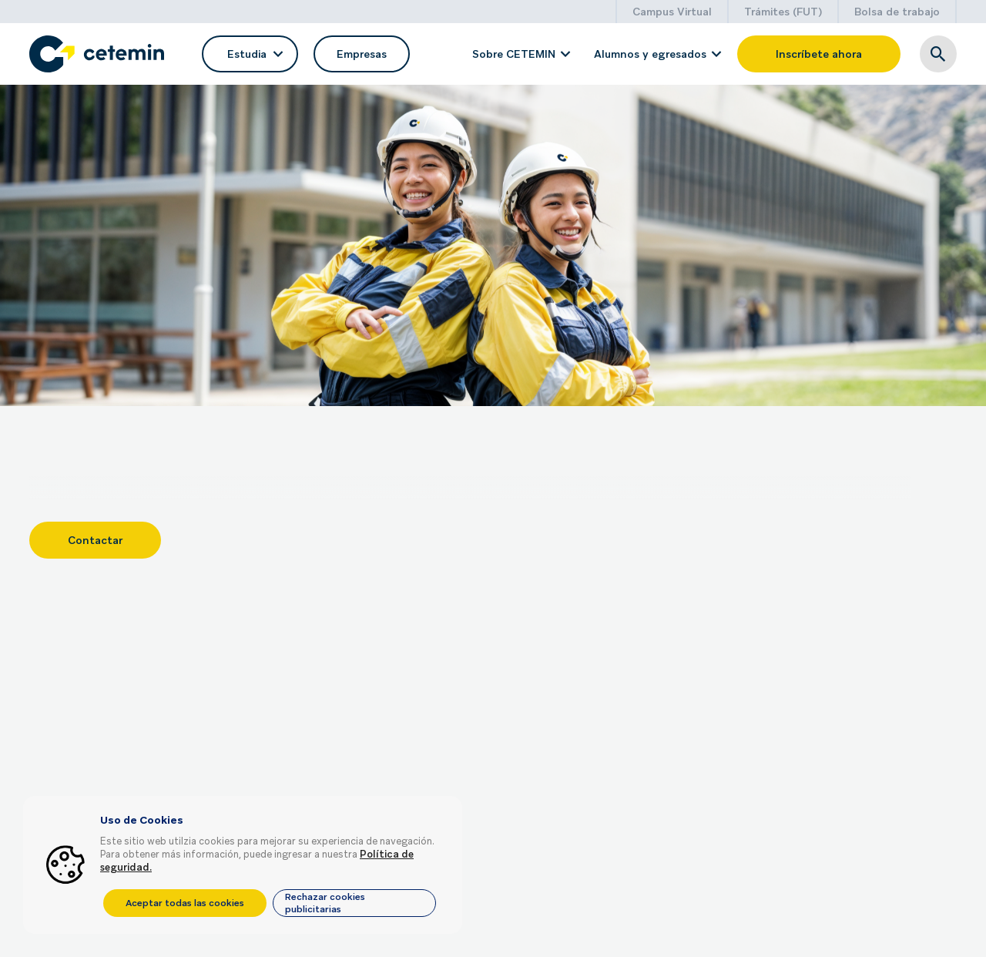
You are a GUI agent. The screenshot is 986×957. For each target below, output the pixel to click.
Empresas (362, 53)
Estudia (249, 53)
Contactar (95, 532)
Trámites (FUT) (783, 11)
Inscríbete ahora (818, 53)
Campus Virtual (672, 11)
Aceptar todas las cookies (185, 903)
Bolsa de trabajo (897, 11)
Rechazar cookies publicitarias (325, 903)
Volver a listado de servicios (115, 112)
